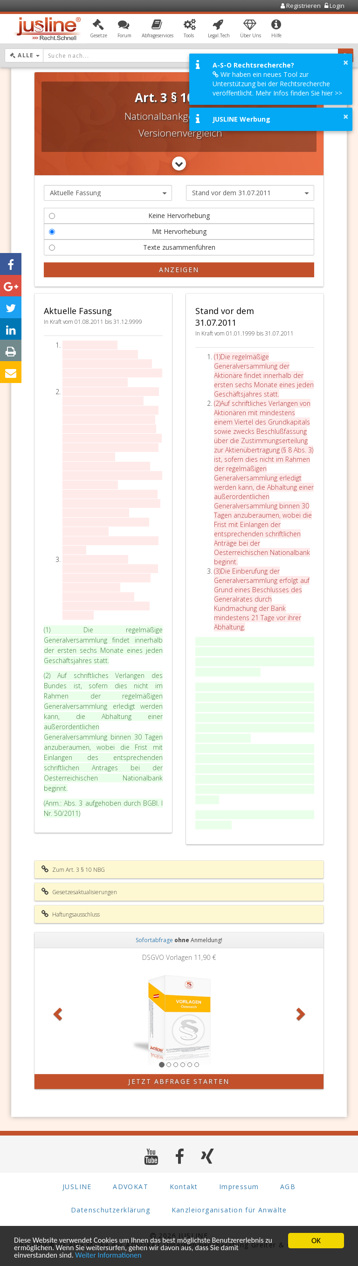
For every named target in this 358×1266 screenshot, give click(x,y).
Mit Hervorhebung (128, 231)
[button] (98, 29)
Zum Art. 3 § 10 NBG (73, 869)
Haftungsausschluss (70, 914)
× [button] (345, 62)
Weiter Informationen (113, 1255)
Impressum (239, 1186)
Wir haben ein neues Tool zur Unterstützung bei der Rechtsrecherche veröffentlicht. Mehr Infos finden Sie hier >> (277, 83)
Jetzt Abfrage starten (178, 1081)
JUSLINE (77, 1186)
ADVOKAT (130, 1186)
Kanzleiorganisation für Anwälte (229, 1209)
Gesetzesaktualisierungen (79, 892)
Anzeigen (179, 269)
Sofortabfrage (154, 940)
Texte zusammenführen (132, 247)
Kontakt (184, 1186)
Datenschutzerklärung (110, 1209)
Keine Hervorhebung (129, 215)
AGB (288, 1186)
